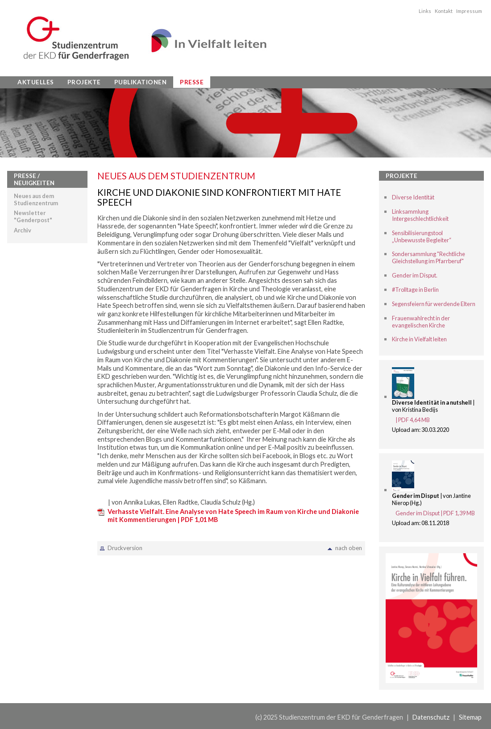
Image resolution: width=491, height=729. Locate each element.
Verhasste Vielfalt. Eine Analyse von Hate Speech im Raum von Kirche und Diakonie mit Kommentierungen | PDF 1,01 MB (233, 516)
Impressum (469, 11)
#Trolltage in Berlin (415, 289)
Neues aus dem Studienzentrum (36, 199)
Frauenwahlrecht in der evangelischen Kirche (421, 322)
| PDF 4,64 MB (412, 419)
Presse (192, 82)
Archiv (22, 230)
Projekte (84, 82)
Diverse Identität (413, 197)
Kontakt (444, 11)
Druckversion (125, 547)
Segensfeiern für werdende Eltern (433, 303)
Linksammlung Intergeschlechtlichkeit (420, 215)
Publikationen (140, 82)
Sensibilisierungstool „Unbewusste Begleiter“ (421, 236)
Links (425, 11)
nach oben (348, 547)
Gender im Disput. (414, 275)
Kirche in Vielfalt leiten (419, 339)
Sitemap (470, 717)
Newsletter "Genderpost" (33, 216)
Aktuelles (35, 82)
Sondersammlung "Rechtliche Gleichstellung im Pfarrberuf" (428, 257)
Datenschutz (430, 717)
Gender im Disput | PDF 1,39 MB (435, 513)
